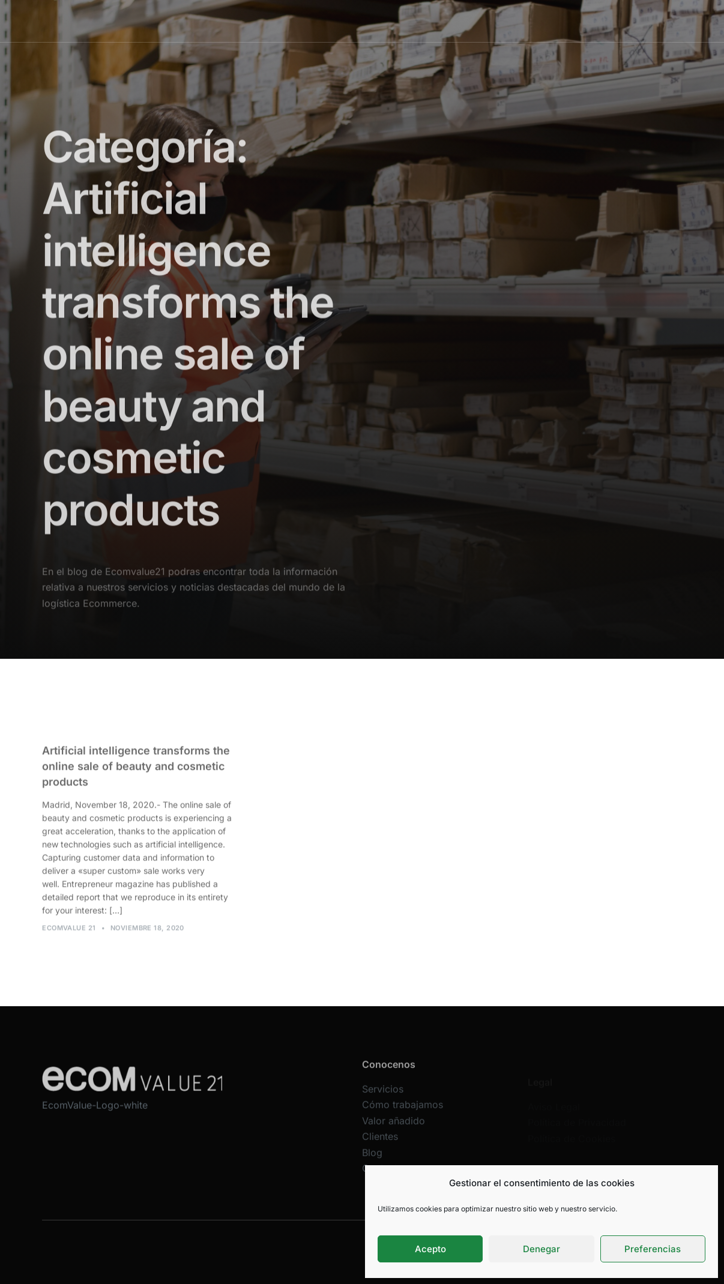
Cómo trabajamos (349, 21)
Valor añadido (425, 21)
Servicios (282, 21)
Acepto (430, 1249)
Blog (522, 21)
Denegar (541, 1249)
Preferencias (652, 1249)
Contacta (563, 21)
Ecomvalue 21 (68, 933)
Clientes (482, 21)
